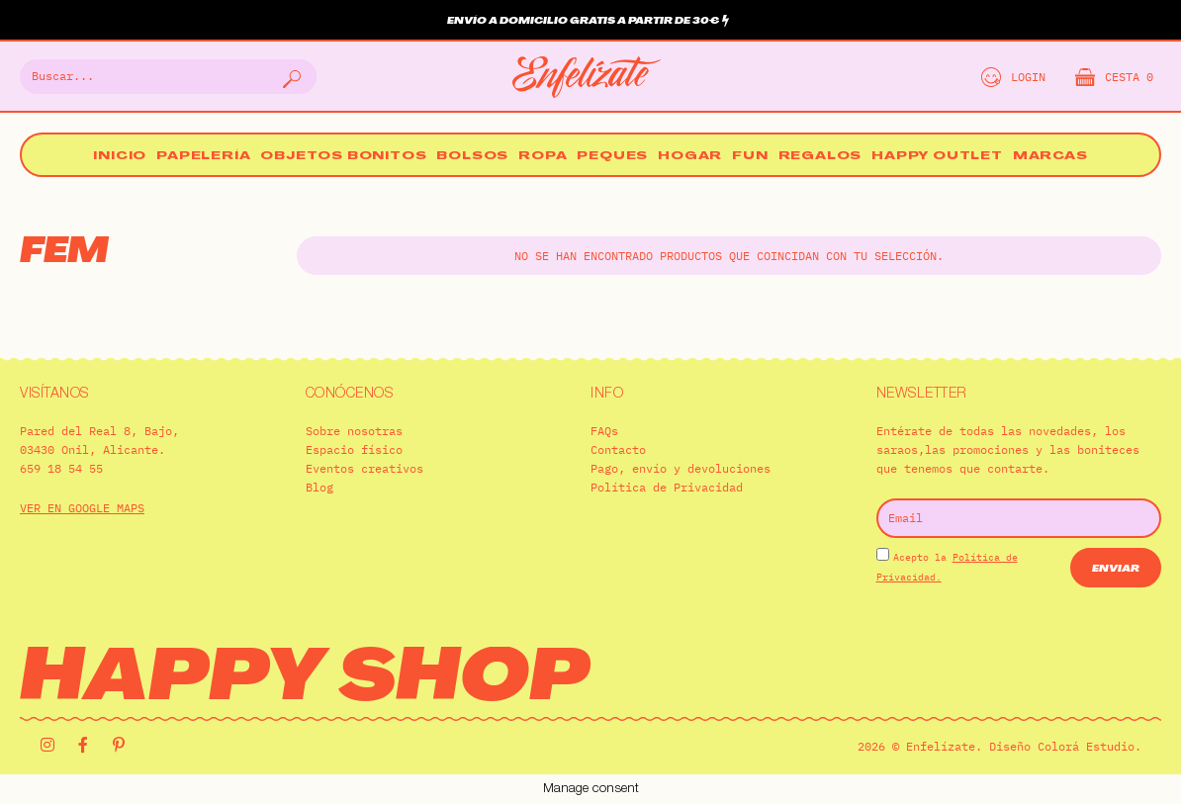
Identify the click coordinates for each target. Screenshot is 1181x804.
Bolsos (472, 156)
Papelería (203, 156)
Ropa (542, 156)
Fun (750, 156)
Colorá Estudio (1086, 746)
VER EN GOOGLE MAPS (82, 507)
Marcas (1050, 156)
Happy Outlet (937, 156)
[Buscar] (290, 76)
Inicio (119, 156)
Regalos (820, 156)
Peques (612, 156)
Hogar (690, 156)
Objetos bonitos (343, 156)
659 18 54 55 (61, 468)
